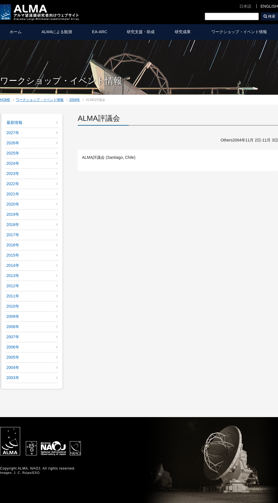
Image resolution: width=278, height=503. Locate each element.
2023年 (13, 173)
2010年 (13, 306)
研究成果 (183, 31)
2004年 (74, 100)
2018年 (13, 224)
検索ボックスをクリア (254, 16)
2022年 (13, 183)
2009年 (13, 316)
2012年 (13, 286)
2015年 (13, 255)
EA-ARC (99, 31)
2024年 (13, 163)
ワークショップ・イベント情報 (239, 31)
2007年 (13, 337)
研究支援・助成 (141, 31)
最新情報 (14, 122)
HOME (5, 100)
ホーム (16, 31)
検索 (271, 16)
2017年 (13, 235)
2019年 (13, 214)
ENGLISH (269, 6)
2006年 (13, 347)
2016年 (13, 245)
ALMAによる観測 (56, 31)
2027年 (13, 132)
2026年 (13, 143)
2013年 (13, 275)
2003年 (13, 377)
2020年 (13, 204)
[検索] (232, 16)
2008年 (13, 326)
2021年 (13, 194)
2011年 (13, 296)
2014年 (13, 265)
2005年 (13, 357)
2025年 (13, 153)
